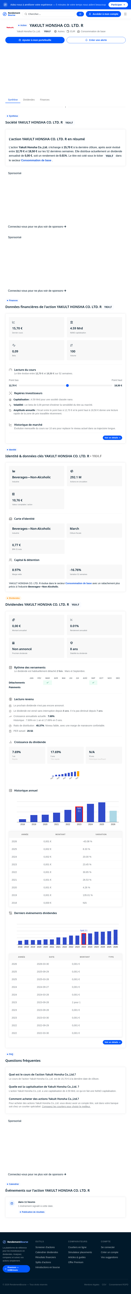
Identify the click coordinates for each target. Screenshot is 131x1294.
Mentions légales (91, 1284)
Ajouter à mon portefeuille (35, 40)
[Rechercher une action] (48, 14)
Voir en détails (112, 438)
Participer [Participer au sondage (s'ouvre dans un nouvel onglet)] (118, 4)
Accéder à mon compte (103, 14)
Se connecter (108, 1247)
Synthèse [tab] (13, 99)
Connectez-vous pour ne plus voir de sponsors (37, 226)
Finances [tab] (45, 99)
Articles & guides (77, 1257)
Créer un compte (109, 1252)
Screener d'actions (45, 1247)
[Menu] (125, 14)
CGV (104, 1284)
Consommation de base (91, 31)
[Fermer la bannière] (126, 4)
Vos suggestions (109, 1257)
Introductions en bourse (47, 1267)
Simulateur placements (80, 1252)
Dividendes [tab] (29, 99)
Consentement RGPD (118, 1284)
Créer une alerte (96, 40)
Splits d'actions (43, 1262)
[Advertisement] (65, 70)
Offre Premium (75, 1262)
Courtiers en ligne (77, 1247)
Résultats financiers (45, 1257)
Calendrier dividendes (46, 1252)
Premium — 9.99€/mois (12, 1268)
